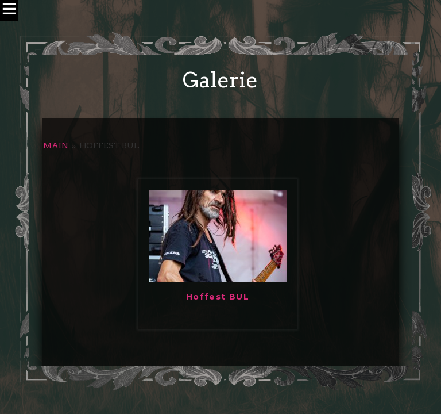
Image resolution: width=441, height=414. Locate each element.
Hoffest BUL (217, 297)
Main (55, 145)
